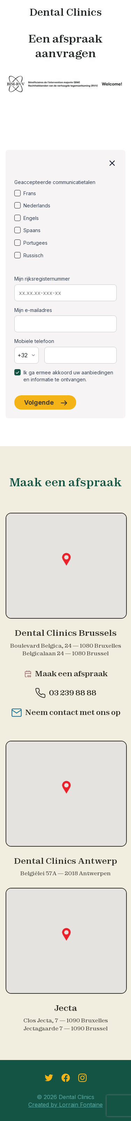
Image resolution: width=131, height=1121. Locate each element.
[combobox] (26, 355)
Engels (31, 218)
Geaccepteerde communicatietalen (54, 182)
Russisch (33, 255)
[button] (66, 559)
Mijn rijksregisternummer (42, 279)
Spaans (32, 230)
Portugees (35, 243)
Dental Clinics (65, 12)
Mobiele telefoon (34, 341)
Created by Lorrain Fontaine (65, 1104)
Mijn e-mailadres (33, 310)
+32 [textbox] (22, 355)
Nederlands (36, 205)
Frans (29, 193)
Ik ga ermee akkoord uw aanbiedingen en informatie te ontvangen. (68, 375)
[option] (65, 193)
